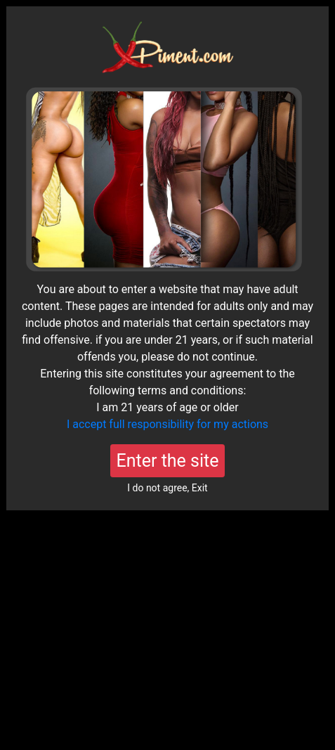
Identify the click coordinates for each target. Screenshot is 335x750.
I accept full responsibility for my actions (167, 424)
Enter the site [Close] (168, 461)
